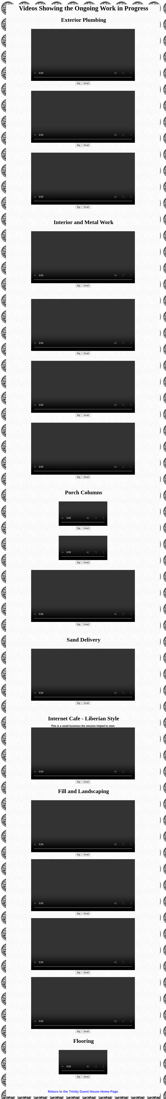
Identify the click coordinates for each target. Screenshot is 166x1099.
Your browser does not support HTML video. (83, 55)
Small (86, 83)
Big (78, 83)
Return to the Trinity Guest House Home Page (83, 1091)
